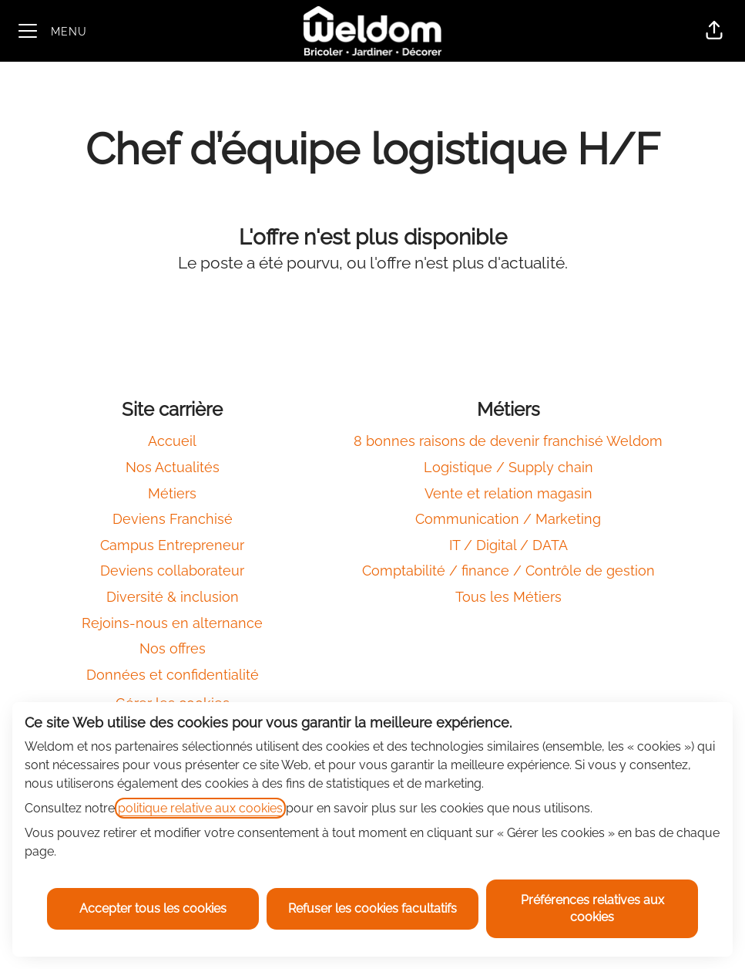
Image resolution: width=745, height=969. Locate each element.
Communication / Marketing (508, 519)
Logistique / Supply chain (508, 467)
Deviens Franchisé (172, 519)
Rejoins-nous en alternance (172, 623)
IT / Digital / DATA (508, 545)
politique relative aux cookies (200, 808)
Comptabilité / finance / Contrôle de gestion (508, 570)
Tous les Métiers (508, 597)
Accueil (172, 441)
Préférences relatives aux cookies (592, 908)
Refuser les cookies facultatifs (372, 908)
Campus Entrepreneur (172, 545)
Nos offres (172, 648)
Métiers (172, 493)
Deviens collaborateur (172, 570)
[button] (714, 30)
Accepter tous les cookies (153, 908)
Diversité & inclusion (172, 597)
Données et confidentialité (172, 675)
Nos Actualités (173, 467)
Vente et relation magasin (508, 493)
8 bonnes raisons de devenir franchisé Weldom (508, 441)
